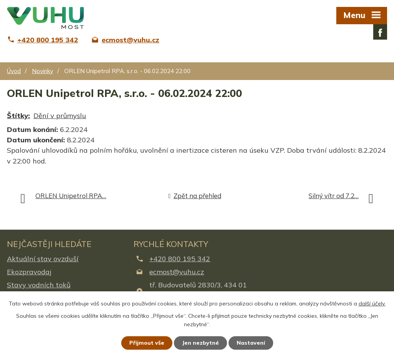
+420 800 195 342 (179, 258)
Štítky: (18, 115)
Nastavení (251, 342)
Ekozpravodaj (29, 271)
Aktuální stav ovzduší (42, 258)
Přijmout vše (146, 342)
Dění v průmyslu (59, 115)
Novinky (42, 71)
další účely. (372, 303)
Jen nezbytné (200, 342)
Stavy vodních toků (38, 284)
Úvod (14, 71)
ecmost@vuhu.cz (176, 271)
